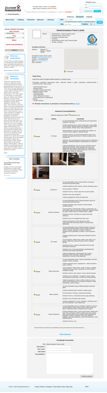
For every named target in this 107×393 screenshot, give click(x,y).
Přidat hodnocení (65, 334)
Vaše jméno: (41, 346)
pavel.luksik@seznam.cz (44, 57)
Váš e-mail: (42, 349)
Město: (14, 40)
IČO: (86, 4)
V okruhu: (85, 24)
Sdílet (86, 386)
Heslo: (86, 7)
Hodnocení (40, 20)
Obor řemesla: (14, 31)
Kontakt (37, 386)
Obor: (62, 19)
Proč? (78, 103)
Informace (50, 20)
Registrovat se (88, 11)
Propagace (49, 386)
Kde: (62, 24)
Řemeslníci (31, 20)
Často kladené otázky (59, 386)
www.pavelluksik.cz (42, 61)
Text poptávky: (40, 354)
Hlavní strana (10, 20)
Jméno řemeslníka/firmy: (14, 44)
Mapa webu (69, 386)
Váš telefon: (42, 351)
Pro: (44, 344)
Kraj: (14, 36)
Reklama (42, 386)
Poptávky (21, 20)
